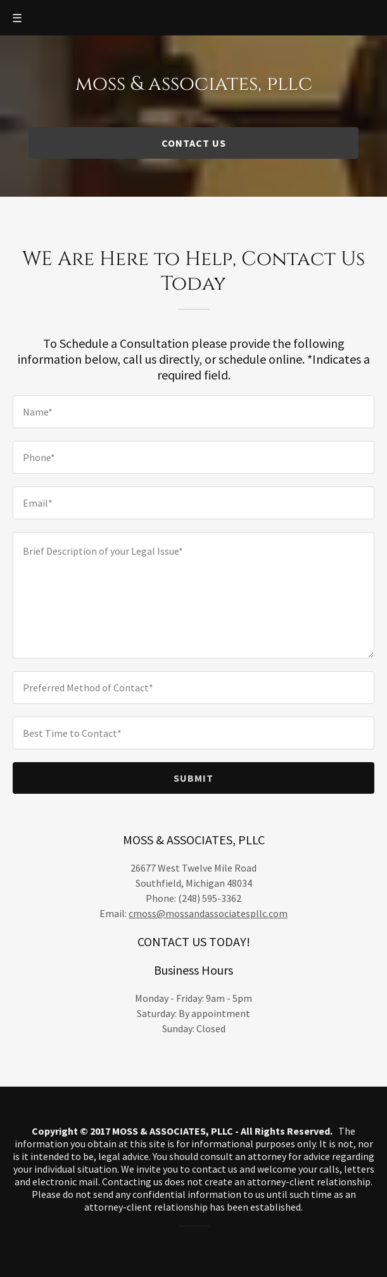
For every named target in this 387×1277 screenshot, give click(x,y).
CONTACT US (194, 143)
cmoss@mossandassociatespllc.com (208, 913)
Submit (193, 778)
